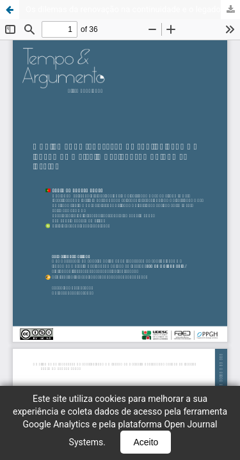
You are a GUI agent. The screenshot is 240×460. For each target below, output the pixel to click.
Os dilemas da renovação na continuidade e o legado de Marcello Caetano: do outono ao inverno (133, 9)
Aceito (145, 442)
